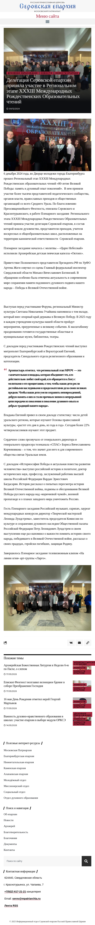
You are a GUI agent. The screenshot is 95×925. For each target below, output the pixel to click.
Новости (46, 73)
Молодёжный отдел (15, 780)
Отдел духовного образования (21, 797)
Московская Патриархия (18, 750)
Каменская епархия (15, 768)
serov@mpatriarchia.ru (26, 898)
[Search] (86, 861)
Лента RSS (11, 905)
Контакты (9, 849)
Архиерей (9, 826)
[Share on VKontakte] (71, 643)
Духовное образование (23, 73)
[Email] (79, 643)
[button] (47, 21)
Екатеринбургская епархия (19, 756)
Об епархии (10, 814)
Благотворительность (16, 832)
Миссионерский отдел (16, 786)
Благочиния (10, 838)
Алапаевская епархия (16, 774)
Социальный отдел (14, 791)
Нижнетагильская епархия (19, 762)
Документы (10, 844)
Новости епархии (66, 73)
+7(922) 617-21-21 (15, 891)
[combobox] (42, 861)
